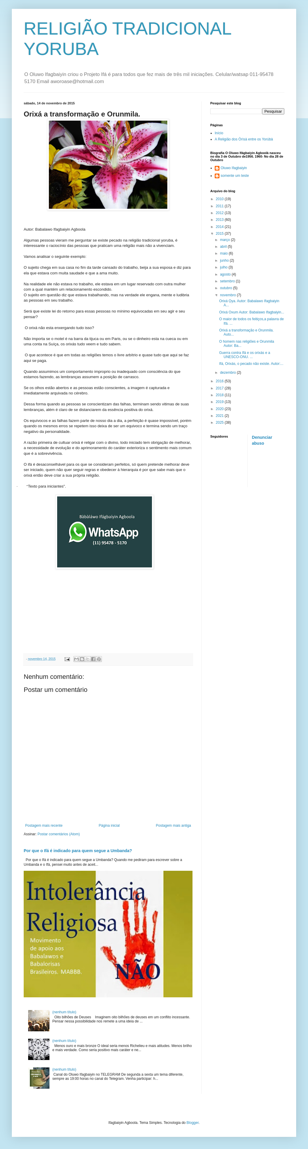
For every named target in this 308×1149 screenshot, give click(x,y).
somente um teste (235, 176)
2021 (220, 416)
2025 (220, 422)
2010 (220, 199)
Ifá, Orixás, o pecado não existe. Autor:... (251, 364)
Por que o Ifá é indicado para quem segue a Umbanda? (78, 850)
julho (224, 267)
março (225, 240)
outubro (226, 288)
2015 (220, 234)
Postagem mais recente (43, 825)
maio (224, 253)
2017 (220, 388)
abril (224, 247)
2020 (220, 409)
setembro (228, 281)
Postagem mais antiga (173, 825)
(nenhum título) (64, 1012)
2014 (220, 227)
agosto (226, 274)
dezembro (228, 372)
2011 (220, 206)
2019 (220, 402)
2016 (220, 381)
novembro (228, 295)
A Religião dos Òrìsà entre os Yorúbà (244, 139)
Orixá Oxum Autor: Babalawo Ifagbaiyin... (251, 312)
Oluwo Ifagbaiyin (234, 168)
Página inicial (109, 825)
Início (219, 133)
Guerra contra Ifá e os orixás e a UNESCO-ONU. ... (244, 355)
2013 (220, 220)
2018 (220, 395)
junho (225, 260)
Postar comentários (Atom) (59, 834)
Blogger (193, 1123)
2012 (220, 213)
